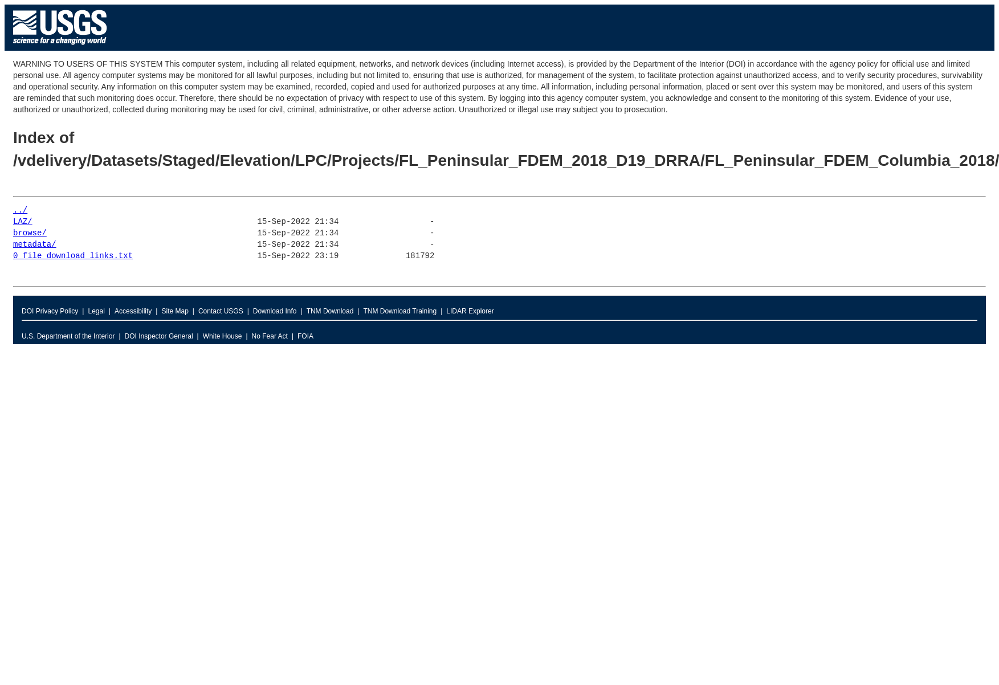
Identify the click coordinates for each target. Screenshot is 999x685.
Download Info (275, 311)
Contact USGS (220, 311)
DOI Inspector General (159, 336)
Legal (96, 311)
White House (222, 336)
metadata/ (34, 244)
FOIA (305, 336)
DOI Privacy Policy (50, 311)
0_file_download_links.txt (73, 256)
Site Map (174, 311)
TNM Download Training (400, 311)
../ (20, 210)
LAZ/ (22, 222)
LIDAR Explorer (470, 311)
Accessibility (133, 311)
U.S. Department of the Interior (68, 336)
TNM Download (330, 311)
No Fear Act (270, 336)
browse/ (30, 233)
